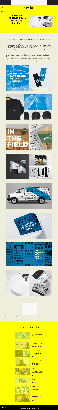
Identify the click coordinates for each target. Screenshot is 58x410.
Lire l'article (34, 339)
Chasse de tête (24, 406)
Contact (29, 406)
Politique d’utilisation (35, 408)
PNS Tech (30, 39)
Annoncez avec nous (36, 406)
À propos (15, 406)
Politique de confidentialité (25, 408)
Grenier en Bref (43, 406)
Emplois (19, 406)
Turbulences (23, 39)
